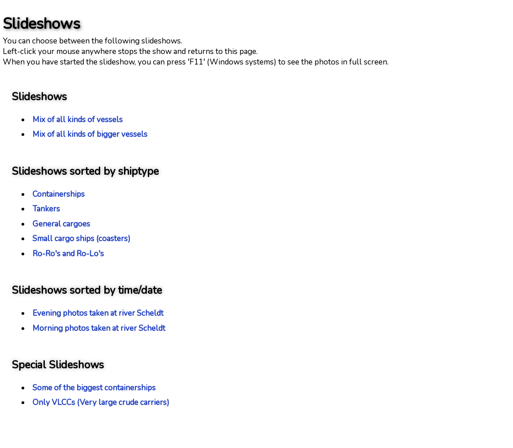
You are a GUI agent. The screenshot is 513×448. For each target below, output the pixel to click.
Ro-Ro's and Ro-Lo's (68, 253)
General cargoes (61, 224)
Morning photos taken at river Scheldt (98, 328)
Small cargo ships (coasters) (81, 238)
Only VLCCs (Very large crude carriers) (100, 402)
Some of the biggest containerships (94, 388)
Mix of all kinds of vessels (77, 119)
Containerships (58, 194)
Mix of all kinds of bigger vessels (89, 134)
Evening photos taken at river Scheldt (97, 313)
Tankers (46, 209)
